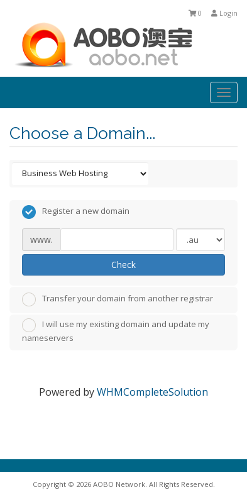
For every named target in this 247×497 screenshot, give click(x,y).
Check (123, 265)
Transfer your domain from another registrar (117, 299)
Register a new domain (75, 212)
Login (224, 13)
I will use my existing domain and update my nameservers (115, 330)
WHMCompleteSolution (152, 392)
